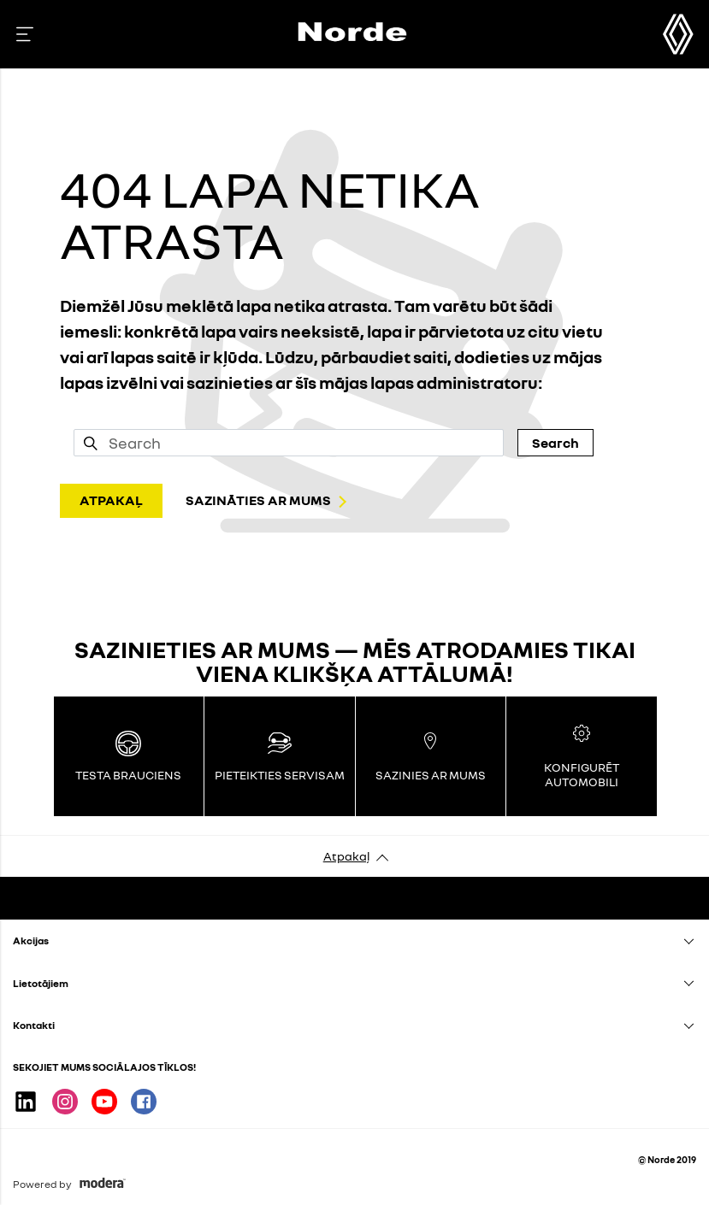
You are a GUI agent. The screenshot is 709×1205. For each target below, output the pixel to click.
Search (555, 442)
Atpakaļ (346, 856)
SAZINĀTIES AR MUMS (258, 499)
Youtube (104, 1101)
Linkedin (25, 1101)
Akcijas (31, 940)
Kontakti (34, 1025)
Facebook (144, 1101)
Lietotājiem (40, 983)
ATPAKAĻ (111, 499)
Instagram (65, 1101)
